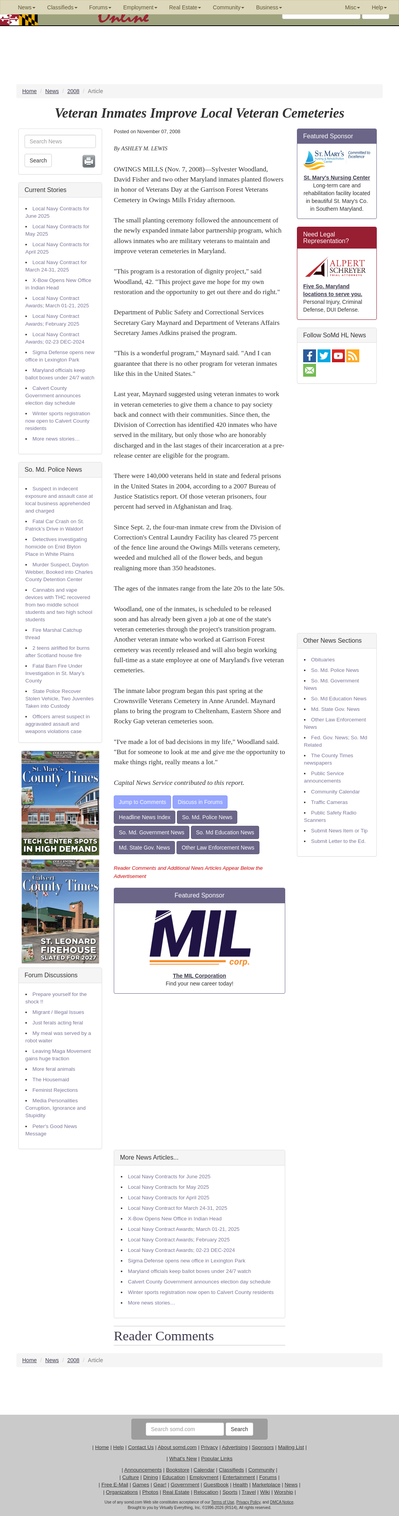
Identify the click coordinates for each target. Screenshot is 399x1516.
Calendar (204, 1470)
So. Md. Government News (151, 832)
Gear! (160, 1485)
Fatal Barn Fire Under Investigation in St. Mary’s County (55, 673)
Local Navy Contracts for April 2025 (168, 1197)
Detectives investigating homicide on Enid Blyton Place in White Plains (56, 546)
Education (173, 1477)
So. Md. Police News (53, 469)
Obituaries (323, 660)
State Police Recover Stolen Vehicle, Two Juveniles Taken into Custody (59, 698)
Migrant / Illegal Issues (58, 1012)
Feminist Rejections (55, 1090)
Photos (150, 1492)
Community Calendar (335, 792)
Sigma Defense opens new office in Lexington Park (186, 1261)
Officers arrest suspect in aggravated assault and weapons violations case (57, 724)
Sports (230, 1492)
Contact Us (141, 1447)
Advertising (234, 1447)
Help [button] (379, 7)
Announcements (143, 1470)
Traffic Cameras (329, 802)
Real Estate (175, 1492)
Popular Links (217, 1458)
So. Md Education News (225, 832)
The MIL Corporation (199, 976)
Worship (283, 1492)
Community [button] (228, 7)
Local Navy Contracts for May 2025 (168, 1187)
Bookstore (177, 1470)
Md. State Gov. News (144, 847)
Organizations (122, 1492)
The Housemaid (50, 1079)
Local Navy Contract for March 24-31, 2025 (177, 1208)
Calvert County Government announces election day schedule (53, 395)
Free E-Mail (114, 1485)
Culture (130, 1477)
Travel (249, 1492)
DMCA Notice (281, 1502)
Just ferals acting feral (57, 1023)
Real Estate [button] (185, 7)
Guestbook (215, 1485)
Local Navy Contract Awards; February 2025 (179, 1240)
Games (140, 1485)
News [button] (26, 7)
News (290, 1485)
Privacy (209, 1447)
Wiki (265, 1492)
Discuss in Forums (200, 802)
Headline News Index (144, 817)
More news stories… (55, 439)
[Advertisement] (199, 1071)
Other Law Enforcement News (218, 847)
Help (118, 1447)
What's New (183, 1458)
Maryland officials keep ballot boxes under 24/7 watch (189, 1271)
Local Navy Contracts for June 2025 (169, 1176)
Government (185, 1485)
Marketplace (266, 1485)
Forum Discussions (51, 975)
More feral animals (53, 1069)
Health (240, 1485)
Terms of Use (222, 1502)
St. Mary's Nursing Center (337, 178)
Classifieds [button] (62, 7)
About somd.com (177, 1447)
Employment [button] (140, 7)
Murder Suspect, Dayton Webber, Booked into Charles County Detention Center (59, 572)
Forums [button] (100, 7)
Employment (203, 1477)
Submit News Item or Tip (339, 831)
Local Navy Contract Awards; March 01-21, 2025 (183, 1229)
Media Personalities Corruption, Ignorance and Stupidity (55, 1108)
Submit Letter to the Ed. (338, 841)
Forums (268, 1477)
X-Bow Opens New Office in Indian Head (175, 1219)
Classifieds (231, 1470)
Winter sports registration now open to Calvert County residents (57, 421)
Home (102, 1447)
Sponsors (263, 1447)
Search (38, 160)
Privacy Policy (248, 1502)
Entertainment (238, 1477)
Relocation (206, 1492)
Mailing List (291, 1447)
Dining (150, 1477)
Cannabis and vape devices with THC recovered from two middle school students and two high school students (58, 604)
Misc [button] (352, 7)
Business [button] (269, 7)
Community (261, 1470)
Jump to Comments (142, 802)
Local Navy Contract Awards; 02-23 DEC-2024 (181, 1250)
